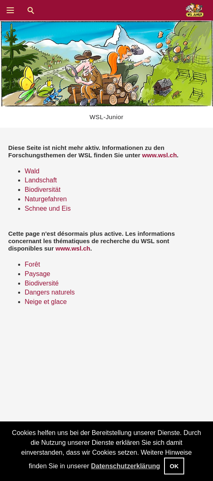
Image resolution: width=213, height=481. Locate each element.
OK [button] (174, 466)
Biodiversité (42, 283)
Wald (32, 171)
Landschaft (41, 180)
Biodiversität (42, 189)
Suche (31, 10)
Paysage (37, 273)
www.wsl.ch (159, 155)
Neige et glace (46, 301)
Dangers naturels (50, 292)
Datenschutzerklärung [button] (125, 466)
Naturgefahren (46, 199)
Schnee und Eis (48, 208)
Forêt (32, 264)
